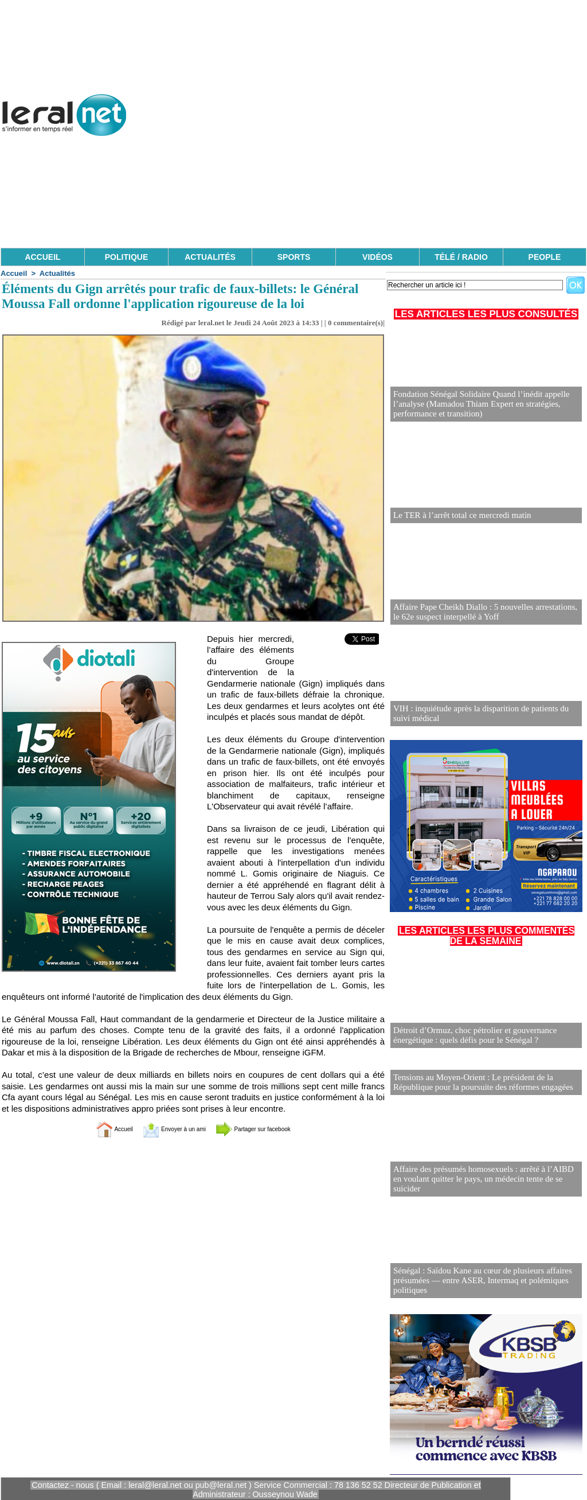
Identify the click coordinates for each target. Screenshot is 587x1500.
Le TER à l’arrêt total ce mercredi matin (457, 515)
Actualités (57, 273)
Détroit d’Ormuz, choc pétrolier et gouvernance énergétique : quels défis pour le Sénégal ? (469, 1036)
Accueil (14, 273)
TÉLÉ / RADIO (461, 257)
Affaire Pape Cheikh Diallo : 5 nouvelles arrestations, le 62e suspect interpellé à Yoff (483, 612)
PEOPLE (545, 257)
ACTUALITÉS (210, 257)
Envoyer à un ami (165, 1128)
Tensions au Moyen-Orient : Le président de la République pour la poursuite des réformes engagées (477, 1081)
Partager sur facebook (269, 1128)
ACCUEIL (42, 257)
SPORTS (294, 257)
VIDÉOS (377, 257)
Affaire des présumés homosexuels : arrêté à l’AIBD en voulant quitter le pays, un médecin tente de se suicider (482, 1183)
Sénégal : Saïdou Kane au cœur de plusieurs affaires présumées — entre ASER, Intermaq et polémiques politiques (476, 1280)
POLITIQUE (126, 257)
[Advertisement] (378, 166)
